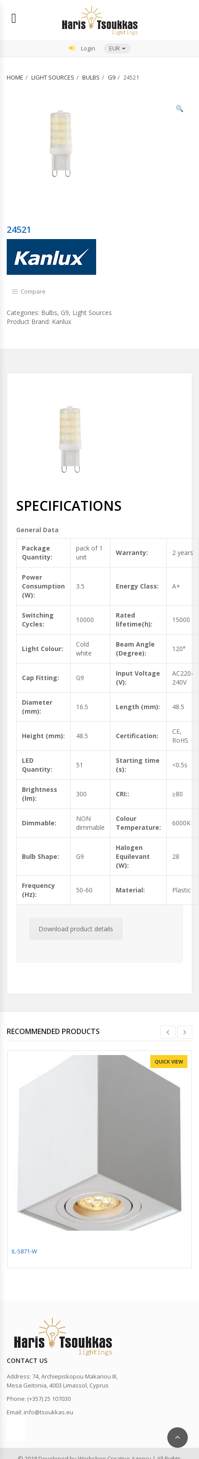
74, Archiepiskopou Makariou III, (75, 1376)
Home (15, 77)
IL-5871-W (24, 1251)
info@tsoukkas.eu (48, 1412)
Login (82, 48)
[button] (117, 48)
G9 (111, 77)
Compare (33, 291)
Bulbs (91, 77)
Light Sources (52, 77)
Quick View (169, 1061)
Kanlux (61, 321)
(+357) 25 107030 (49, 1399)
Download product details (75, 929)
